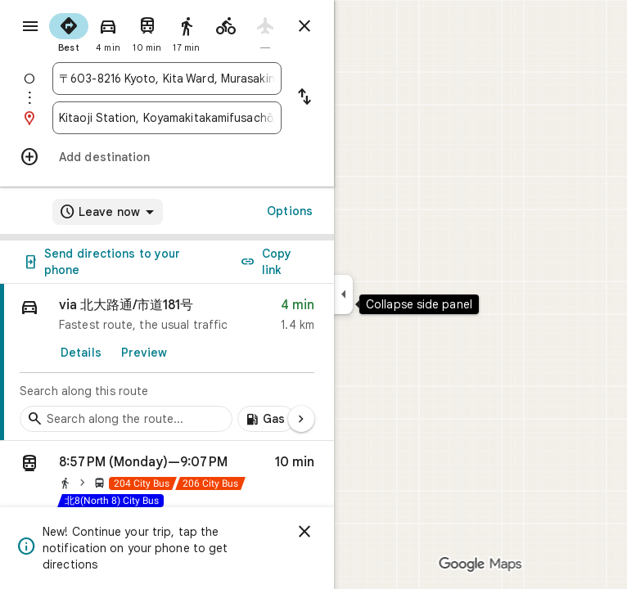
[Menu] (30, 26)
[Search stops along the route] (126, 418)
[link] (167, 362)
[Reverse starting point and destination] (304, 98)
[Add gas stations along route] (266, 418)
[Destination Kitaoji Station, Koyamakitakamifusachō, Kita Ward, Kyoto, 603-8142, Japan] (167, 118)
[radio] (68, 31)
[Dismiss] (304, 532)
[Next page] (301, 419)
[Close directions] (304, 26)
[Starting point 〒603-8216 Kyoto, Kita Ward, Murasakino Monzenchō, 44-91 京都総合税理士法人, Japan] (167, 78)
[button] (167, 484)
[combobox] (167, 78)
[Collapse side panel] (343, 294)
